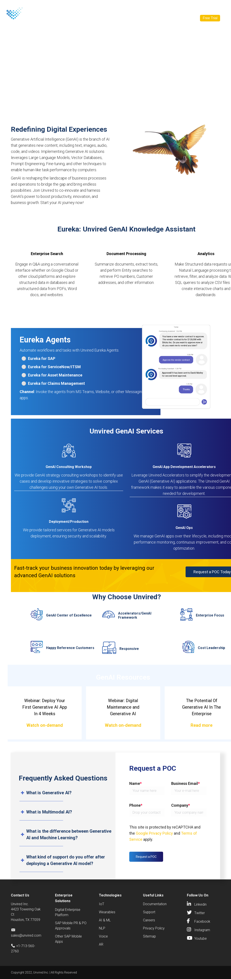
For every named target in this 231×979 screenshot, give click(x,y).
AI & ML (105, 920)
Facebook (202, 921)
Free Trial (210, 18)
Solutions (78, 18)
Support (149, 912)
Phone (135, 805)
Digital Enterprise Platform (67, 912)
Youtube (200, 938)
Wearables (107, 912)
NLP (102, 928)
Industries (104, 18)
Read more (201, 725)
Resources (131, 18)
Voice (103, 936)
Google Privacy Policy (154, 833)
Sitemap (149, 936)
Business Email (185, 783)
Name (135, 783)
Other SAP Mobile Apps (68, 939)
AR (101, 944)
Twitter (199, 913)
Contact (179, 18)
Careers (149, 920)
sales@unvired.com (158, 6)
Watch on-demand (44, 725)
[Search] (198, 6)
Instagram (202, 930)
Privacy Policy (154, 928)
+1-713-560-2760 (123, 6)
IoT (101, 904)
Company (158, 18)
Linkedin (200, 904)
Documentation (155, 904)
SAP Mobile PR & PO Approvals (70, 925)
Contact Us (93, 6)
